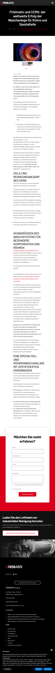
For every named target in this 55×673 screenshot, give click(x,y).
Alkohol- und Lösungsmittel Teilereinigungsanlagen (22, 614)
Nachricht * (15, 473)
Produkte (9, 610)
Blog (14, 28)
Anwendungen (12, 631)
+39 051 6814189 (10, 598)
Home (9, 28)
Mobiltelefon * (16, 456)
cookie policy (6, 658)
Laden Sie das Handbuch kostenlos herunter (20, 533)
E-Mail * (14, 464)
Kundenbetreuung (13, 636)
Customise (7, 669)
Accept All (48, 669)
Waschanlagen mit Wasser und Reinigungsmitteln (22, 621)
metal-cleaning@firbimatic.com (15, 605)
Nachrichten (11, 640)
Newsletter (17, 489)
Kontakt (10, 643)
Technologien (11, 633)
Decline (38, 669)
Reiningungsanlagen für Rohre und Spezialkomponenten (24, 616)
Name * (14, 447)
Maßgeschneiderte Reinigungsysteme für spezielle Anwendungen (26, 619)
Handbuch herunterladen (14, 645)
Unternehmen (11, 629)
